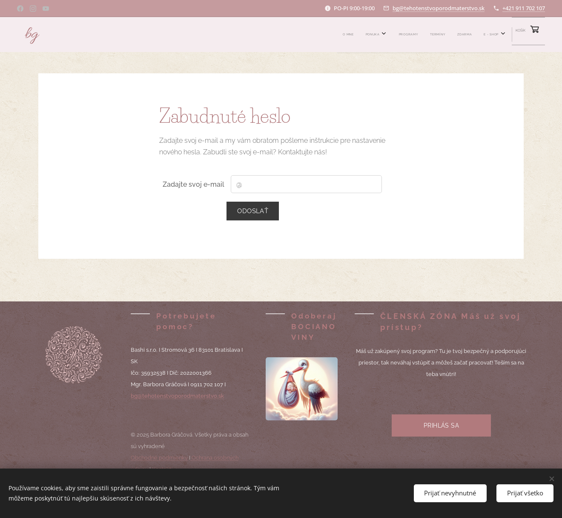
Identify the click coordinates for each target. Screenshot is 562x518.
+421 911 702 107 (523, 8)
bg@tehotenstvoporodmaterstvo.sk (439, 8)
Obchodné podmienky (159, 457)
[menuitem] (402, 34)
